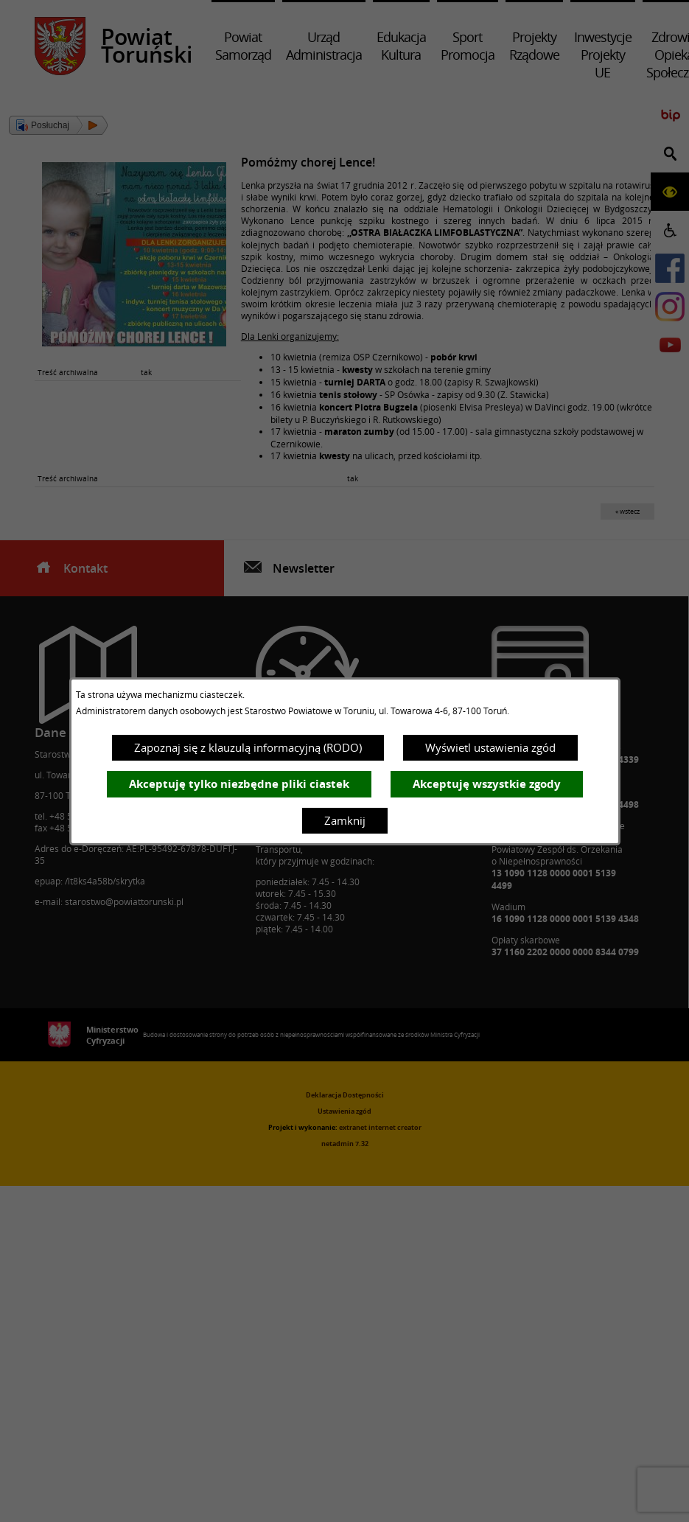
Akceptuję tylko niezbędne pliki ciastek (239, 784)
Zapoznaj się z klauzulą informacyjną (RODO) (248, 747)
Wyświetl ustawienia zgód (490, 747)
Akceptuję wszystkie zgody (487, 784)
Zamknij (345, 820)
